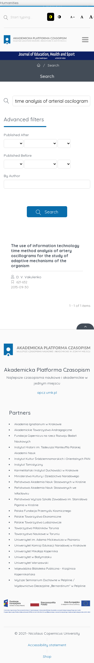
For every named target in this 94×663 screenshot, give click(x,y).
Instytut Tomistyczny (28, 464)
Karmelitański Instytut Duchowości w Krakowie (46, 470)
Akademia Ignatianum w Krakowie (37, 424)
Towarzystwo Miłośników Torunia (36, 528)
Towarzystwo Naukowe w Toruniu (37, 534)
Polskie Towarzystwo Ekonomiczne (37, 516)
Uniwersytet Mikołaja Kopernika (36, 551)
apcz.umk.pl (47, 392)
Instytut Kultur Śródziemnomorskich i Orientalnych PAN (52, 459)
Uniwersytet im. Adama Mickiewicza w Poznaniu (47, 539)
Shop (47, 656)
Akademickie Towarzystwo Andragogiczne (43, 430)
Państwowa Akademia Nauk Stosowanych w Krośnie (50, 482)
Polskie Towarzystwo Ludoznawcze (37, 522)
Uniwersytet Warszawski (31, 563)
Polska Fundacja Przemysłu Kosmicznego (42, 511)
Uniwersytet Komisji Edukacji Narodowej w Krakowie (50, 545)
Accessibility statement (47, 645)
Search (51, 211)
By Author (12, 176)
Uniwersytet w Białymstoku (33, 557)
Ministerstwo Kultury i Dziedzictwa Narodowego (46, 476)
